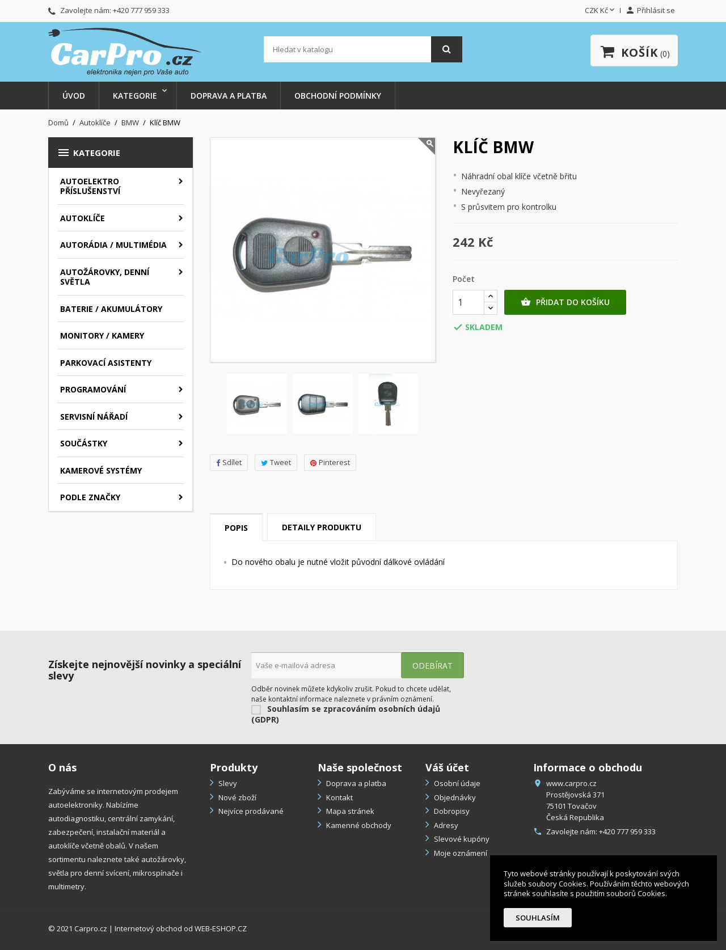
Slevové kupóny (460, 839)
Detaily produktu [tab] (321, 527)
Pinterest (330, 462)
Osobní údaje (456, 783)
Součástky (83, 443)
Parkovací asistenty (105, 362)
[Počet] (468, 302)
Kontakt (338, 797)
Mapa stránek (349, 811)
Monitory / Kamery (102, 335)
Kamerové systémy (101, 470)
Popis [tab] (236, 527)
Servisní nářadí (94, 416)
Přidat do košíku (565, 302)
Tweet (276, 462)
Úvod (73, 95)
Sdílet (229, 462)
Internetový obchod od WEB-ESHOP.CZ (181, 928)
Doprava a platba (229, 95)
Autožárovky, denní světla (104, 277)
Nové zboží (236, 797)
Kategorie (135, 95)
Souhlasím (538, 918)
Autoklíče (82, 218)
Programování (93, 389)
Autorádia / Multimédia (113, 244)
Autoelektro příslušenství (90, 186)
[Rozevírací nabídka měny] (601, 11)
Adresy (445, 825)
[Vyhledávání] (363, 49)
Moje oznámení (459, 853)
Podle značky (90, 497)
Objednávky (454, 797)
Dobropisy (451, 811)
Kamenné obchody (357, 825)
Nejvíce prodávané (250, 811)
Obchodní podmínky (337, 95)
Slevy (227, 783)
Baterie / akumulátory (111, 308)
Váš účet (447, 767)
